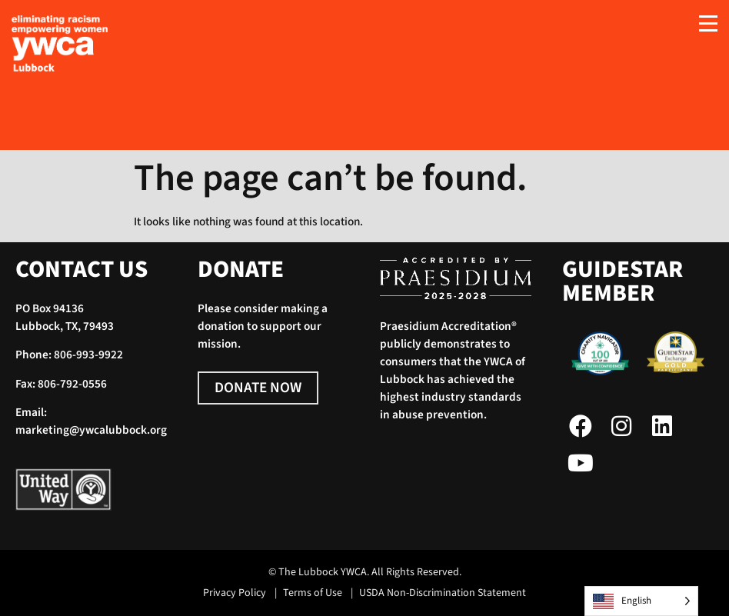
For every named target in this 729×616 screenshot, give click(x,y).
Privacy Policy (234, 593)
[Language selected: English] (641, 601)
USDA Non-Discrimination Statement (442, 593)
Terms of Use (312, 593)
